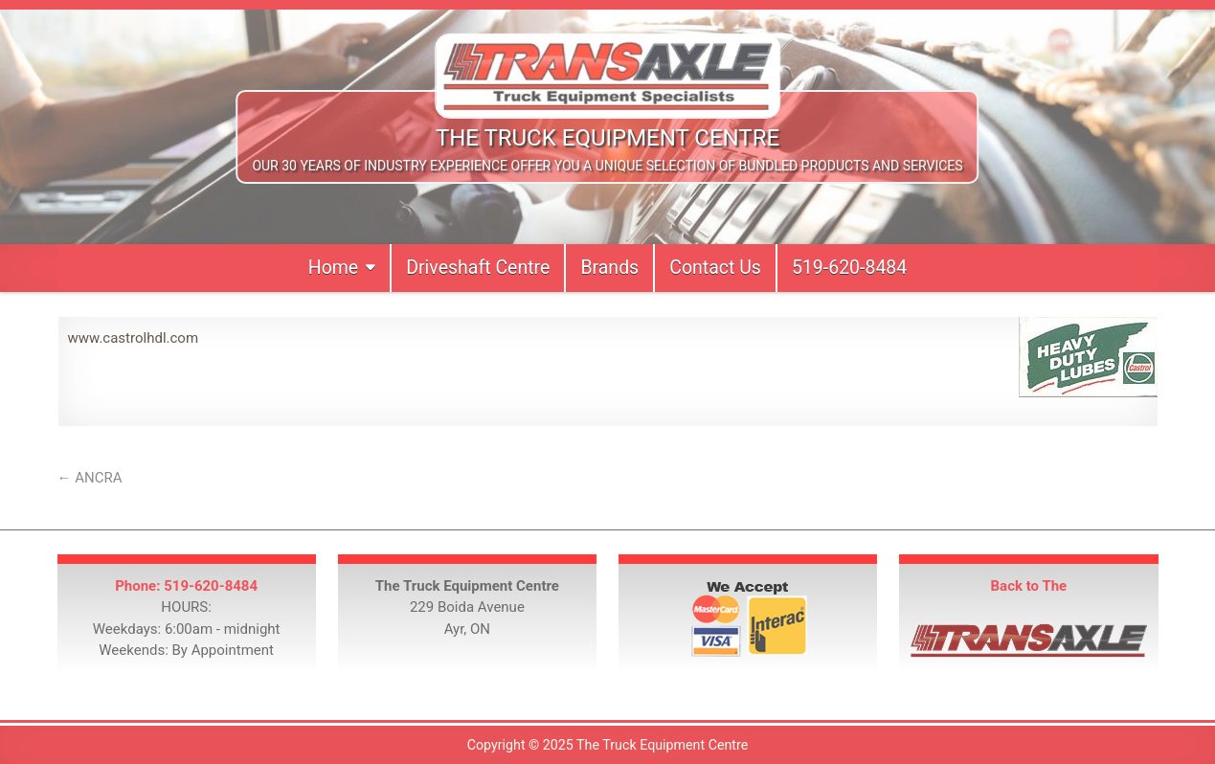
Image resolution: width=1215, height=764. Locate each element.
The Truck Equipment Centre (607, 137)
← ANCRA (90, 477)
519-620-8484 (849, 268)
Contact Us (715, 268)
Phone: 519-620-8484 (186, 586)
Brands (609, 268)
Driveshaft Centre (478, 268)
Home (333, 268)
